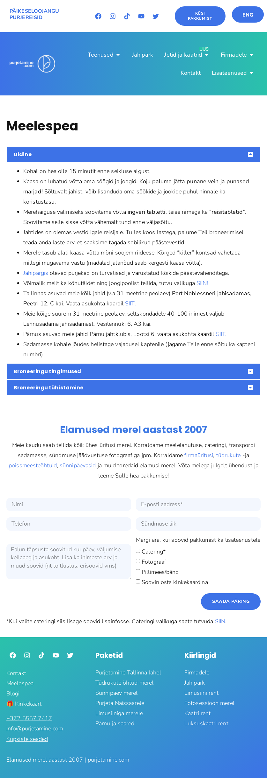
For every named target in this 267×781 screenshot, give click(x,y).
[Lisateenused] (233, 73)
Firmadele (196, 672)
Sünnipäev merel (116, 693)
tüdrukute (228, 455)
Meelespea (19, 683)
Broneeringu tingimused (47, 371)
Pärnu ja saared (115, 723)
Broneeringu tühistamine (48, 387)
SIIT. (130, 303)
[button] (133, 154)
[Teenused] (104, 54)
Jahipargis (35, 273)
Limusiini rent (201, 693)
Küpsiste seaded (27, 739)
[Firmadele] (237, 54)
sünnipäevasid (78, 465)
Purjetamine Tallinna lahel (128, 672)
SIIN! (202, 283)
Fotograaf (154, 561)
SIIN (220, 621)
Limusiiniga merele (119, 713)
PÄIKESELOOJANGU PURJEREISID (34, 14)
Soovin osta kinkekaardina (175, 582)
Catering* (154, 551)
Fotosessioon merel (209, 703)
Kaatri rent (197, 713)
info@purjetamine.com (34, 728)
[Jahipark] (143, 54)
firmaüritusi (198, 455)
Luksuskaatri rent (206, 723)
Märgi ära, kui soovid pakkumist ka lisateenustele (198, 540)
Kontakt (16, 673)
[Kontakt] (190, 73)
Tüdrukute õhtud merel (124, 683)
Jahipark (194, 683)
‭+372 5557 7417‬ (29, 718)
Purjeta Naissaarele (119, 703)
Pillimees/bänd (160, 571)
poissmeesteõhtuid (33, 465)
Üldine (23, 154)
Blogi (13, 693)
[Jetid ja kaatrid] (187, 54)
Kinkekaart (28, 704)
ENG (247, 14)
